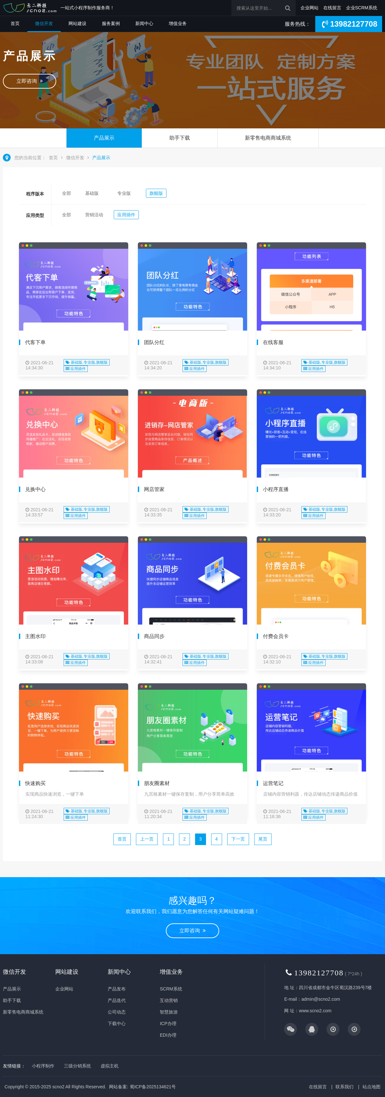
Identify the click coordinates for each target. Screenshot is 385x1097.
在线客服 (273, 342)
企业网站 (309, 7)
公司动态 (117, 1012)
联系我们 (345, 1086)
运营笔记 (273, 783)
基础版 (92, 193)
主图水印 (35, 636)
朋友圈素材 (157, 783)
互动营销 (169, 1000)
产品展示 (104, 138)
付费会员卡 (276, 636)
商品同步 (154, 636)
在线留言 (332, 7)
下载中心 (117, 1023)
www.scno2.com (315, 1010)
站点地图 (372, 1086)
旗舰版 (156, 193)
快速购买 (35, 783)
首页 (15, 23)
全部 (66, 193)
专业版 (124, 193)
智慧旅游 (169, 1012)
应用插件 (126, 214)
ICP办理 (168, 1023)
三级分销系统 (77, 1065)
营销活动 (94, 214)
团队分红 (154, 342)
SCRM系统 (171, 988)
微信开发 (44, 23)
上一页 (147, 839)
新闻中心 (144, 23)
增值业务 (178, 23)
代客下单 (35, 342)
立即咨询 (29, 81)
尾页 (262, 839)
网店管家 (154, 489)
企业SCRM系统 (361, 7)
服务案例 (111, 23)
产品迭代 (117, 1000)
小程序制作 (43, 1065)
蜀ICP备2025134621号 (153, 1086)
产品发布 (117, 988)
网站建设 (77, 23)
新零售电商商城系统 (268, 138)
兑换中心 (35, 489)
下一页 (238, 839)
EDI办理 (168, 1035)
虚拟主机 (110, 1065)
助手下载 (179, 138)
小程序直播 (276, 489)
